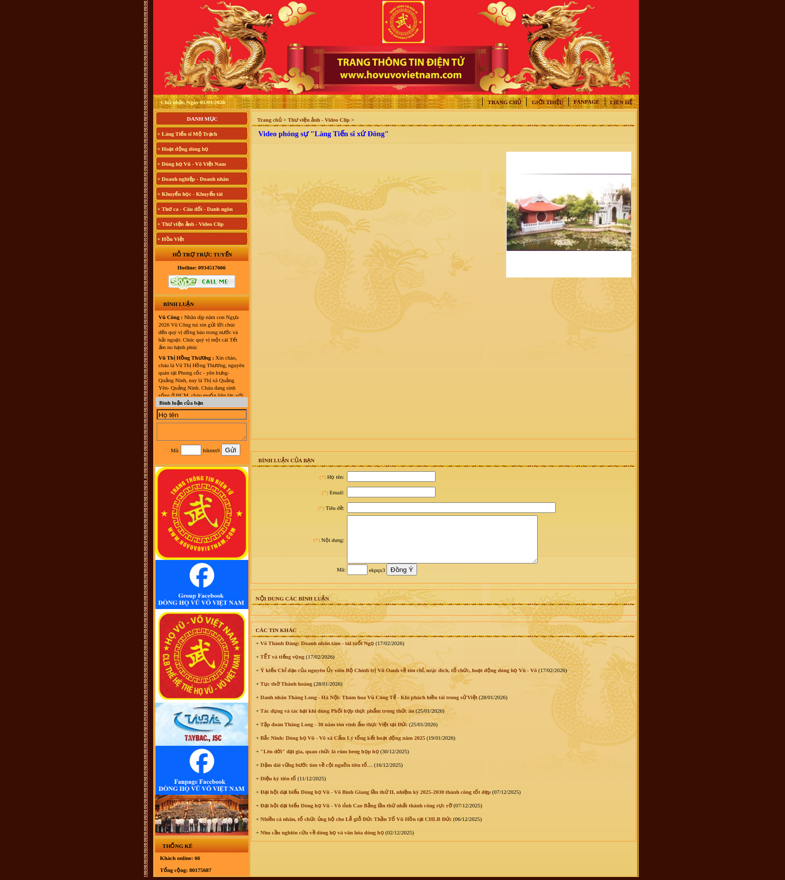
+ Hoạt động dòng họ (182, 149)
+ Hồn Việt (170, 239)
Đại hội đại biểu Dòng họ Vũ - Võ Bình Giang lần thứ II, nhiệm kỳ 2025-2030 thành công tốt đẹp (375, 801)
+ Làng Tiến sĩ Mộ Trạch (187, 134)
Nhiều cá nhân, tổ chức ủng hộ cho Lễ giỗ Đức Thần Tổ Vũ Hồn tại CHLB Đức (355, 828)
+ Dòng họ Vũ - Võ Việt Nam (191, 164)
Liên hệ (621, 102)
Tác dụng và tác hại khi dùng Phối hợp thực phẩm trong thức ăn (336, 720)
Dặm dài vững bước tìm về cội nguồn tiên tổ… (315, 774)
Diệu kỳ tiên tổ (277, 787)
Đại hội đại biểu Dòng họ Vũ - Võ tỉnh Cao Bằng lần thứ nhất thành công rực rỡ (355, 814)
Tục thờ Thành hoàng (285, 693)
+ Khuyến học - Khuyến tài (190, 194)
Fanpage (587, 102)
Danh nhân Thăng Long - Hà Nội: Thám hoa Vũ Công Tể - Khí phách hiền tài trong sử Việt (368, 706)
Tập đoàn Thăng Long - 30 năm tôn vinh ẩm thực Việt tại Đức (333, 733)
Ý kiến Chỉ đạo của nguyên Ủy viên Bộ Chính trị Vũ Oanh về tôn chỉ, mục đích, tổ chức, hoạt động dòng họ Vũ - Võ (398, 679)
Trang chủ (504, 102)
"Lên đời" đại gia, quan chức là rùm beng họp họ (318, 760)
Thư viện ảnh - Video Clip (319, 120)
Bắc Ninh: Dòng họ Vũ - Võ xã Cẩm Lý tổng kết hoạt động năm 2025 (342, 747)
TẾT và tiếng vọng (281, 666)
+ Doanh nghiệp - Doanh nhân (193, 179)
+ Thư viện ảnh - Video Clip (190, 224)
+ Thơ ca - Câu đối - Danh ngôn (195, 209)
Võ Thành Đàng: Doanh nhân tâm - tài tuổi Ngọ (316, 652)
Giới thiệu (547, 102)
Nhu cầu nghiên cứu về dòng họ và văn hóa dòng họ (321, 841)
